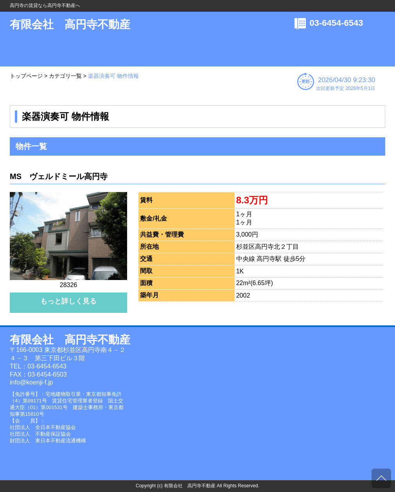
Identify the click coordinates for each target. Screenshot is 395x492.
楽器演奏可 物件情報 (113, 76)
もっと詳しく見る (68, 301)
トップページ (26, 76)
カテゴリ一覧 (65, 76)
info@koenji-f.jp (31, 382)
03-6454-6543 (336, 23)
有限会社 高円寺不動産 (70, 24)
